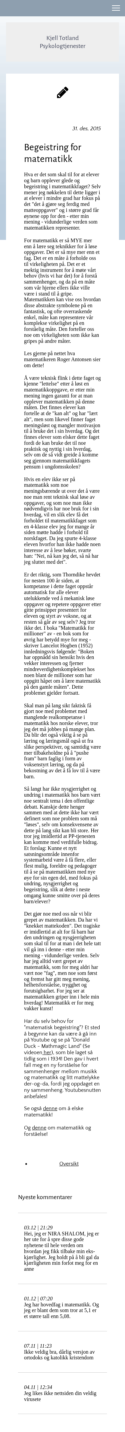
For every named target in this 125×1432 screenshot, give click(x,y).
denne (50, 1108)
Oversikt (69, 1164)
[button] (116, 8)
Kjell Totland (62, 38)
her (46, 1053)
